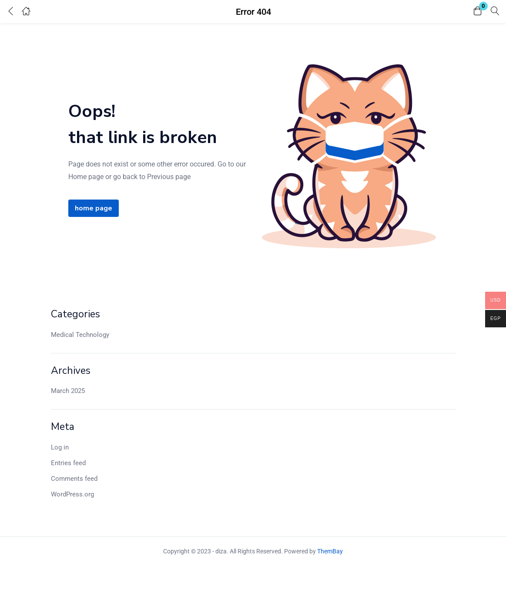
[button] (477, 11)
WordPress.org (72, 494)
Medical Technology (80, 335)
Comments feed (74, 479)
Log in (60, 447)
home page (93, 208)
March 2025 (68, 391)
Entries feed (68, 463)
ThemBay (330, 551)
